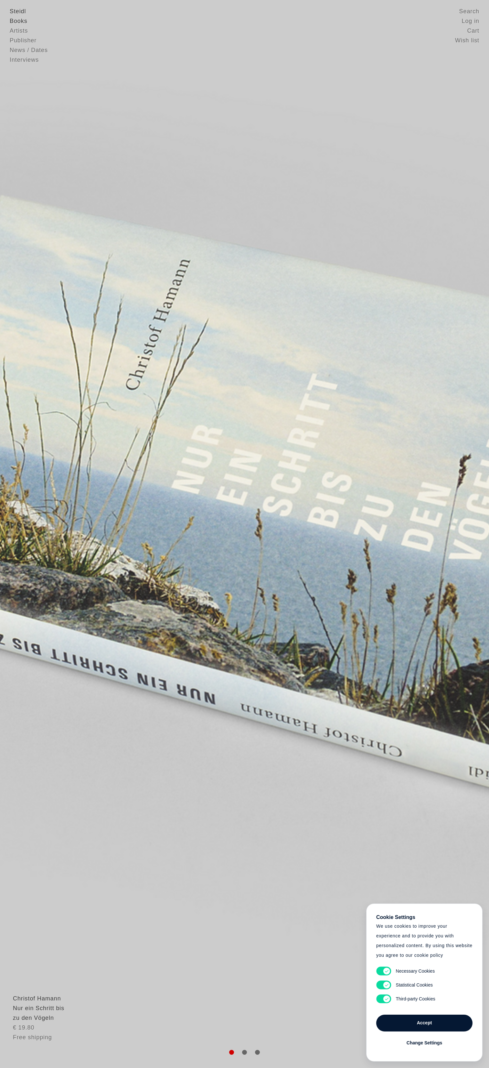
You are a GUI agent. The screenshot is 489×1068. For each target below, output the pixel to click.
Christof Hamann (34, 1014)
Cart (473, 30)
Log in (470, 21)
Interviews (24, 60)
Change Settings (424, 1042)
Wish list (467, 40)
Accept (424, 1022)
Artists (19, 30)
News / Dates (29, 50)
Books (18, 21)
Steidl (18, 11)
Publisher (23, 40)
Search (469, 11)
